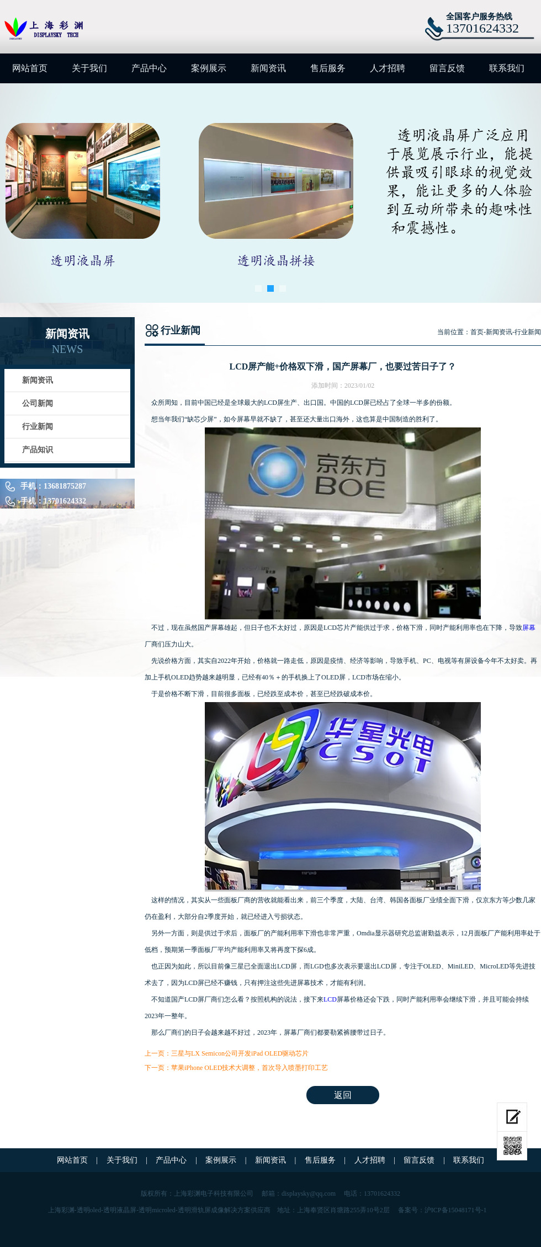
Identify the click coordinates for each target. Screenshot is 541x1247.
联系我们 (506, 68)
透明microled (157, 1210)
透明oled (89, 1210)
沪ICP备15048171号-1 (456, 1210)
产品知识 (37, 450)
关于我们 (89, 68)
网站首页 (29, 68)
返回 (343, 1095)
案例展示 (208, 68)
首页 (477, 332)
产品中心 (149, 68)
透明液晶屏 (119, 1210)
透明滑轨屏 (194, 1210)
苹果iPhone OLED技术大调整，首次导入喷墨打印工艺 (249, 1068)
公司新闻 (37, 403)
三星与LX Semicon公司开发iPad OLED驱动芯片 (240, 1053)
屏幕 (528, 627)
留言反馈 (447, 68)
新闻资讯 (268, 68)
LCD (330, 999)
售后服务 (328, 68)
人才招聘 (387, 68)
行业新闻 (37, 426)
